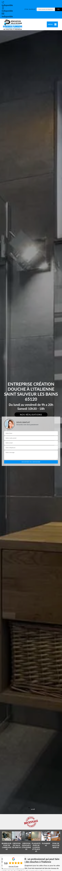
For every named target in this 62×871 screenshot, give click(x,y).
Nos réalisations (31, 414)
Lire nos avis (13, 866)
